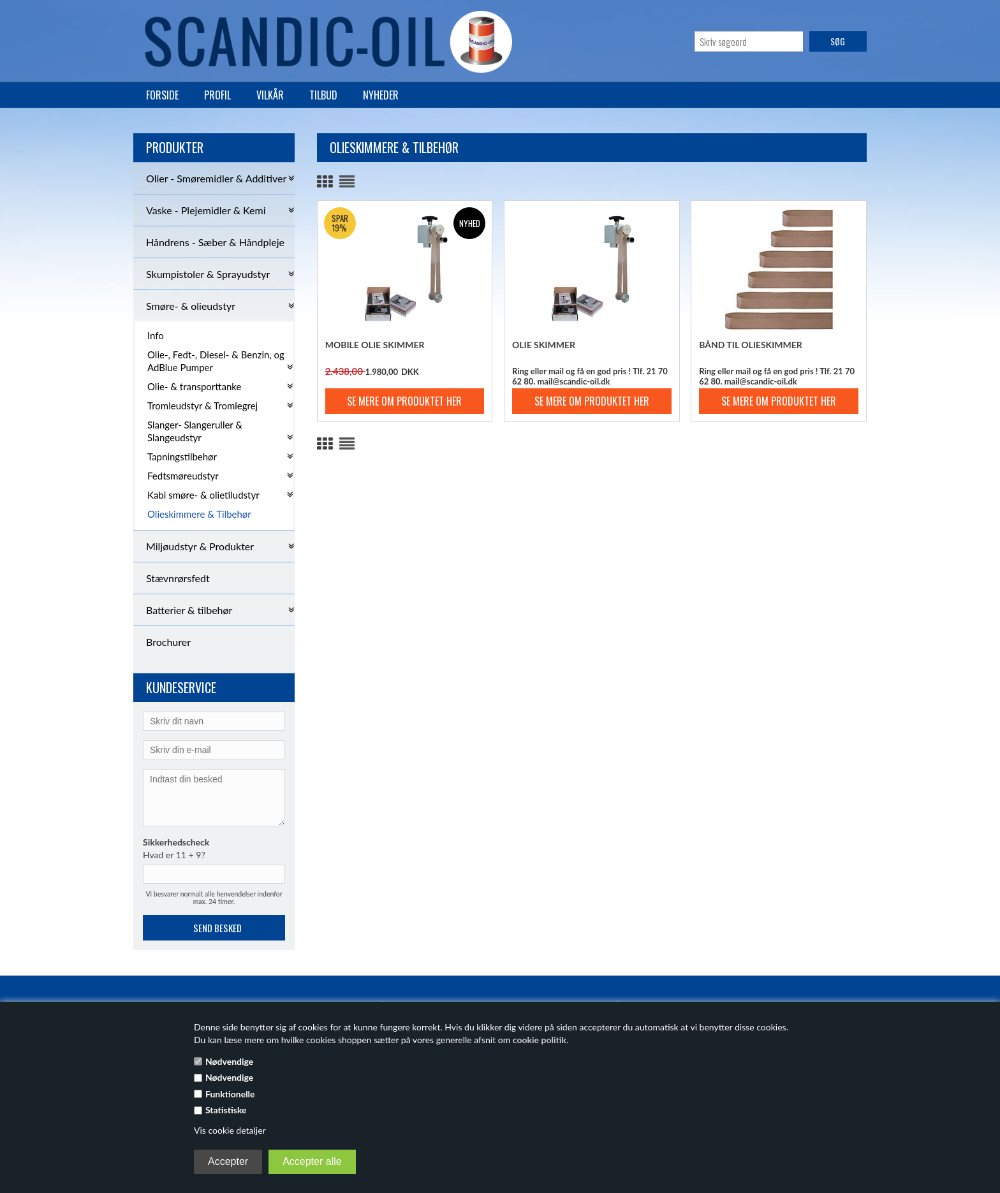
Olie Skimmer (543, 344)
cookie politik (539, 1039)
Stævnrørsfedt (178, 578)
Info (155, 335)
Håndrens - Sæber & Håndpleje (215, 242)
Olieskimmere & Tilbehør (199, 514)
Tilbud (323, 95)
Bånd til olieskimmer (750, 344)
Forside (162, 95)
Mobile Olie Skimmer (375, 344)
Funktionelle (230, 1093)
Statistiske (226, 1109)
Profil (217, 95)
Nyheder (381, 95)
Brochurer (168, 642)
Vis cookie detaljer (230, 1130)
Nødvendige (229, 1061)
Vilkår (270, 95)
